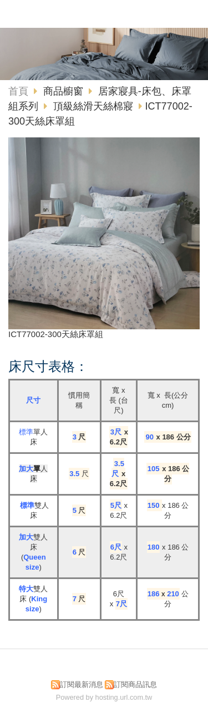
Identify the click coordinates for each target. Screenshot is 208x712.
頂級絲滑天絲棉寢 (93, 106)
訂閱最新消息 (81, 684)
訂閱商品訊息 (135, 684)
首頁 (18, 91)
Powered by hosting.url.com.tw (104, 697)
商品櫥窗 (64, 91)
